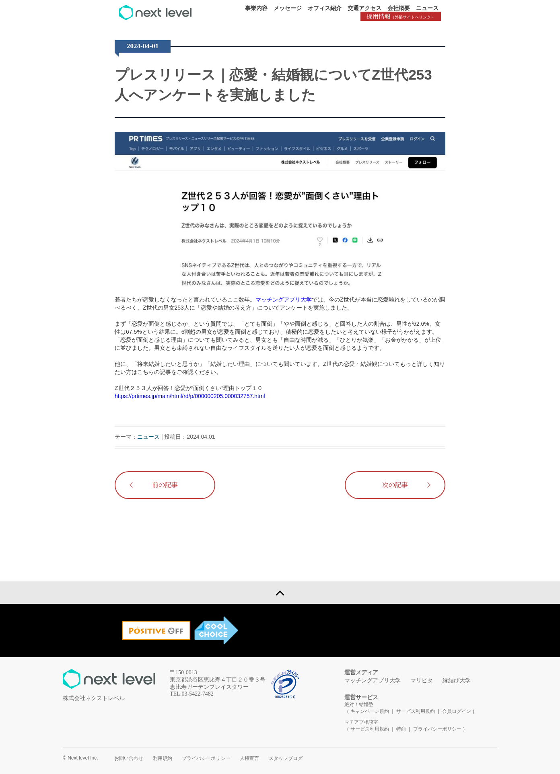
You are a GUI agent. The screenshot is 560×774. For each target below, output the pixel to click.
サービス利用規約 (416, 711)
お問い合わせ (128, 758)
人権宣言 (249, 758)
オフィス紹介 (325, 8)
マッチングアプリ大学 (283, 299)
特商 (401, 729)
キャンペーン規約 (369, 711)
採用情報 (400, 16)
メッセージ (288, 8)
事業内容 (256, 8)
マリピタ (421, 681)
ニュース (427, 8)
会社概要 (398, 8)
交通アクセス (364, 8)
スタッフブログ (286, 758)
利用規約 (162, 758)
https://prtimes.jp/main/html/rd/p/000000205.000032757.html (190, 396)
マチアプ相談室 (361, 722)
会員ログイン (456, 711)
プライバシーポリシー (437, 729)
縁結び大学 (457, 681)
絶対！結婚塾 (358, 704)
